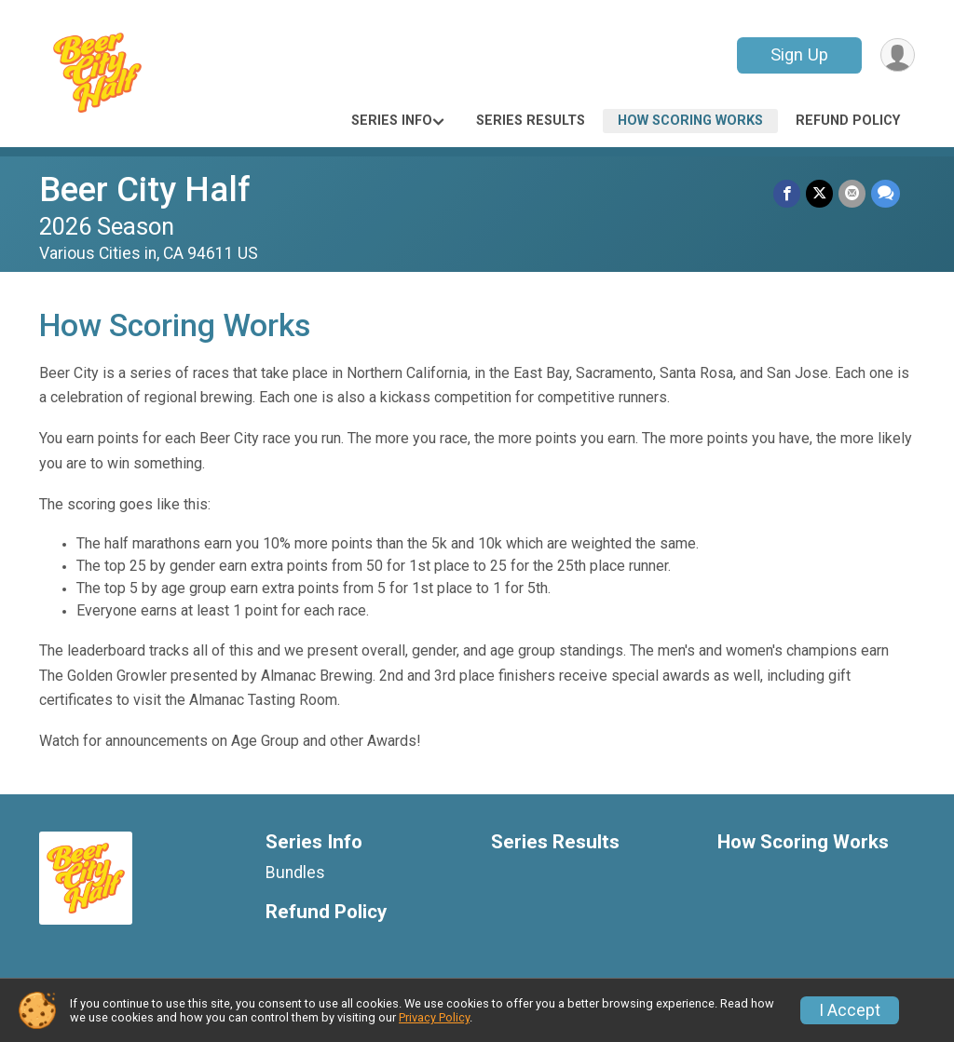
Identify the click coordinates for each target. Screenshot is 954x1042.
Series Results (530, 121)
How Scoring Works (690, 121)
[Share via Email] (851, 193)
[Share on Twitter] (819, 193)
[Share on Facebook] (786, 193)
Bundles (295, 872)
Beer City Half (145, 189)
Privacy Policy (434, 1017)
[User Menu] (897, 55)
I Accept (849, 1010)
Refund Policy (848, 121)
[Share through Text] (885, 193)
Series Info (391, 121)
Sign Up (799, 54)
